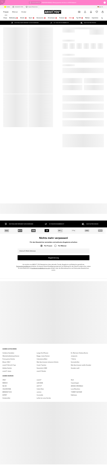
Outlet (7, 7)
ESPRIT (5, 388)
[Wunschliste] (97, 12)
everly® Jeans (7, 364)
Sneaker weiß (75, 361)
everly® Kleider (41, 364)
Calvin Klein (40, 382)
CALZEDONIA (7, 382)
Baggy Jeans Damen (43, 349)
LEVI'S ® (39, 379)
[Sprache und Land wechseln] (100, 7)
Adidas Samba (7, 361)
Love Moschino (75, 382)
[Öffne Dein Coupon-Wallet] (79, 12)
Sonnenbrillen (75, 355)
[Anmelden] (85, 12)
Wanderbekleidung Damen (11, 349)
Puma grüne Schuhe (9, 352)
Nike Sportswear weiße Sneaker (81, 358)
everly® (39, 373)
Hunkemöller (6, 391)
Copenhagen (75, 376)
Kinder (23, 12)
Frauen (6, 12)
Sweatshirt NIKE (42, 361)
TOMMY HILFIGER (76, 385)
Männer (15, 12)
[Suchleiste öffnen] (101, 18)
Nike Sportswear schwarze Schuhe (47, 355)
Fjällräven (74, 388)
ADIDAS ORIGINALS (77, 379)
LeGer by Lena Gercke (44, 391)
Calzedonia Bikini (42, 352)
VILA (72, 373)
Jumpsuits (74, 349)
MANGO (5, 376)
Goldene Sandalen (8, 346)
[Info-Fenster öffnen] (105, 3)
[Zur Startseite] (52, 12)
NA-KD (5, 379)
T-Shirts (73, 352)
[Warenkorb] (102, 12)
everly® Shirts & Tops (9, 358)
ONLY (4, 373)
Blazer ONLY (6, 355)
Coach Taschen (41, 358)
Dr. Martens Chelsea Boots (79, 346)
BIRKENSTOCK (7, 385)
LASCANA (40, 376)
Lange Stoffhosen (42, 346)
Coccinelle (40, 388)
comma (39, 385)
